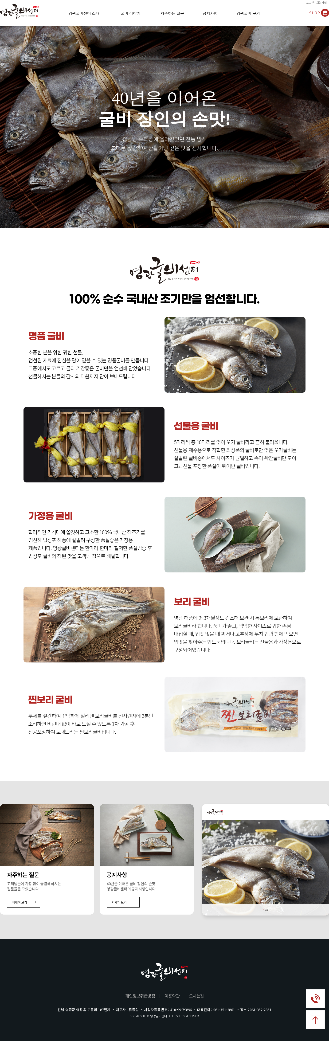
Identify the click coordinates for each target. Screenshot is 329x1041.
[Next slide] (183, 187)
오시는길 (196, 995)
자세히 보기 (19, 902)
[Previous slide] (146, 187)
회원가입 (321, 2)
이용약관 (172, 995)
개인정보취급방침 (140, 995)
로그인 (310, 2)
